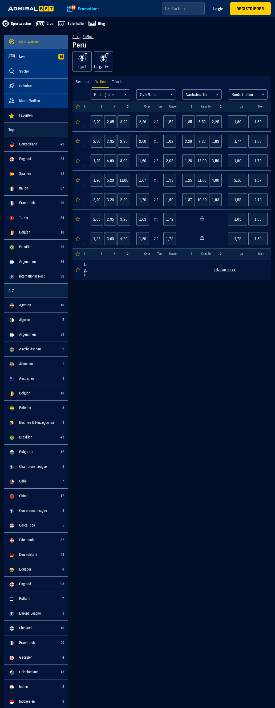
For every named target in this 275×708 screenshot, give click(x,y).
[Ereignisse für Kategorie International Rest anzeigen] (36, 276)
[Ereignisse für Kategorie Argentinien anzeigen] (36, 261)
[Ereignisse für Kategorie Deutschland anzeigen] (36, 144)
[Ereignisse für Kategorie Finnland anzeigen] (36, 628)
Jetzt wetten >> (225, 269)
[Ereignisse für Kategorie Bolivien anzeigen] (36, 408)
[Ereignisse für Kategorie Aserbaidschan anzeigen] (36, 349)
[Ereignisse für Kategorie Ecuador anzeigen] (36, 569)
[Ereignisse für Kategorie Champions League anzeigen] (36, 466)
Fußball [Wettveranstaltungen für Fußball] (88, 36)
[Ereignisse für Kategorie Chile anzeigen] (36, 481)
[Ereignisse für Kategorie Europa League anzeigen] (36, 613)
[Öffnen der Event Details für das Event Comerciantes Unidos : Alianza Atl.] (84, 121)
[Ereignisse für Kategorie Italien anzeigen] (36, 188)
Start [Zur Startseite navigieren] (75, 36)
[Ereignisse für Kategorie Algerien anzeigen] (36, 320)
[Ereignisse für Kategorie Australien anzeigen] (36, 378)
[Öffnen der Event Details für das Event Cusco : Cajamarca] (84, 160)
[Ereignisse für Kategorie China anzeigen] (36, 496)
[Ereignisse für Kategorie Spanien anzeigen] (36, 173)
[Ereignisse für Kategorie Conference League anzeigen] (36, 510)
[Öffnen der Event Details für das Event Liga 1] (84, 270)
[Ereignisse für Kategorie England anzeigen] (36, 159)
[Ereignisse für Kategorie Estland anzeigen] (36, 598)
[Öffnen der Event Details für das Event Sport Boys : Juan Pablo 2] (84, 238)
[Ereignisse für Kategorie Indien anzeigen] (36, 686)
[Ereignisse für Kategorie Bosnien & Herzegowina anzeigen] (36, 422)
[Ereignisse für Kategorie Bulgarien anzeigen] (36, 452)
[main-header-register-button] (250, 8)
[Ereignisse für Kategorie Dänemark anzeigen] (36, 540)
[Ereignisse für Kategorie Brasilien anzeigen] (36, 247)
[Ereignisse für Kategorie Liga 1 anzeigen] (82, 61)
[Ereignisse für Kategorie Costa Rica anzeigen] (36, 525)
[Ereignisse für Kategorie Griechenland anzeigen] (36, 672)
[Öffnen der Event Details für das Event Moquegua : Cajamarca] (84, 219)
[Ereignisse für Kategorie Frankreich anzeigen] (36, 203)
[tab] (82, 82)
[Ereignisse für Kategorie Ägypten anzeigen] (36, 305)
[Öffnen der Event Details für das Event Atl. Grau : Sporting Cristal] (84, 141)
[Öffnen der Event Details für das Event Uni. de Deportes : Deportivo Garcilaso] (84, 180)
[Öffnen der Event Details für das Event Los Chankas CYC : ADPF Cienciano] (84, 199)
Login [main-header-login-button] (218, 8)
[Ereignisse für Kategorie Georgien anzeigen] (36, 657)
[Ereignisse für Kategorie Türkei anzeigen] (36, 217)
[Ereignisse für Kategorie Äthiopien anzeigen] (36, 364)
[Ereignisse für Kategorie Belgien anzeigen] (36, 232)
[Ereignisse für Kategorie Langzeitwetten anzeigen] (103, 61)
